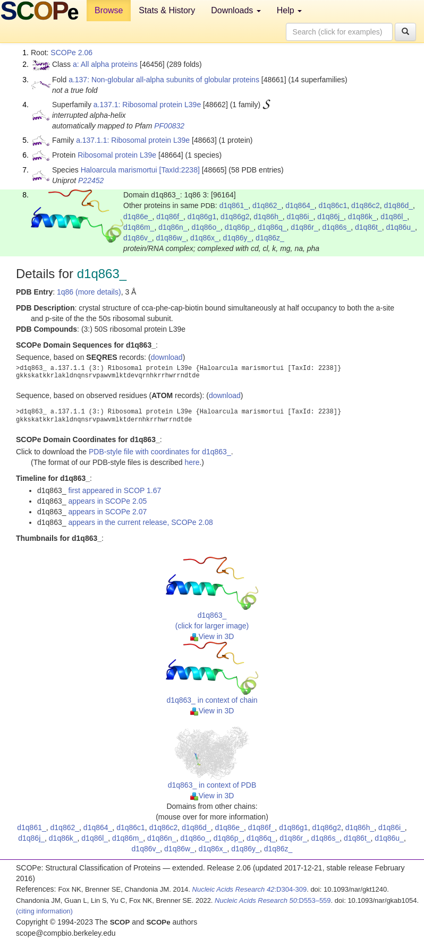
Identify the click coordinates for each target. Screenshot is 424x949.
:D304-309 (249, 889)
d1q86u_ (400, 227)
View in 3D (212, 636)
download (167, 357)
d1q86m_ (138, 227)
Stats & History (167, 10)
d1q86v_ (137, 238)
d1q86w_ (171, 238)
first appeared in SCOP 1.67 (114, 490)
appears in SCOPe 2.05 (107, 501)
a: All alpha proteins (105, 64)
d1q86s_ (337, 227)
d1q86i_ (300, 216)
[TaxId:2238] (179, 170)
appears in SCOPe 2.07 (107, 511)
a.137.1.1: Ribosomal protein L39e (133, 140)
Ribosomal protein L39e (117, 155)
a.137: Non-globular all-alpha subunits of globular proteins (164, 79)
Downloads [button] (236, 10)
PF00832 (169, 126)
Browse (109, 10)
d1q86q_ (272, 227)
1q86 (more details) (89, 292)
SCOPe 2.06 (71, 52)
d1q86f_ (169, 216)
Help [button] (289, 10)
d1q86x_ (204, 238)
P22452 (91, 180)
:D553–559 (273, 900)
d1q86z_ (270, 238)
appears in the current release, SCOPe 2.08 (140, 522)
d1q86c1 (333, 205)
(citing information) (44, 911)
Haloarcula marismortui (119, 170)
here (191, 462)
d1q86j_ (330, 216)
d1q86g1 (202, 216)
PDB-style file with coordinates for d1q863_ (160, 451)
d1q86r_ (304, 227)
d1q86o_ (206, 227)
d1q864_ (300, 205)
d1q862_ (267, 205)
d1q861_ (234, 205)
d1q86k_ (362, 216)
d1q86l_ (393, 216)
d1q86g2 (235, 216)
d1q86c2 (365, 205)
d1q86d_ (398, 205)
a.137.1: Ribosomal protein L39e (147, 104)
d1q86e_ (137, 216)
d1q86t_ (368, 227)
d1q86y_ (237, 238)
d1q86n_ (173, 227)
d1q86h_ (268, 216)
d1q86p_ (239, 227)
